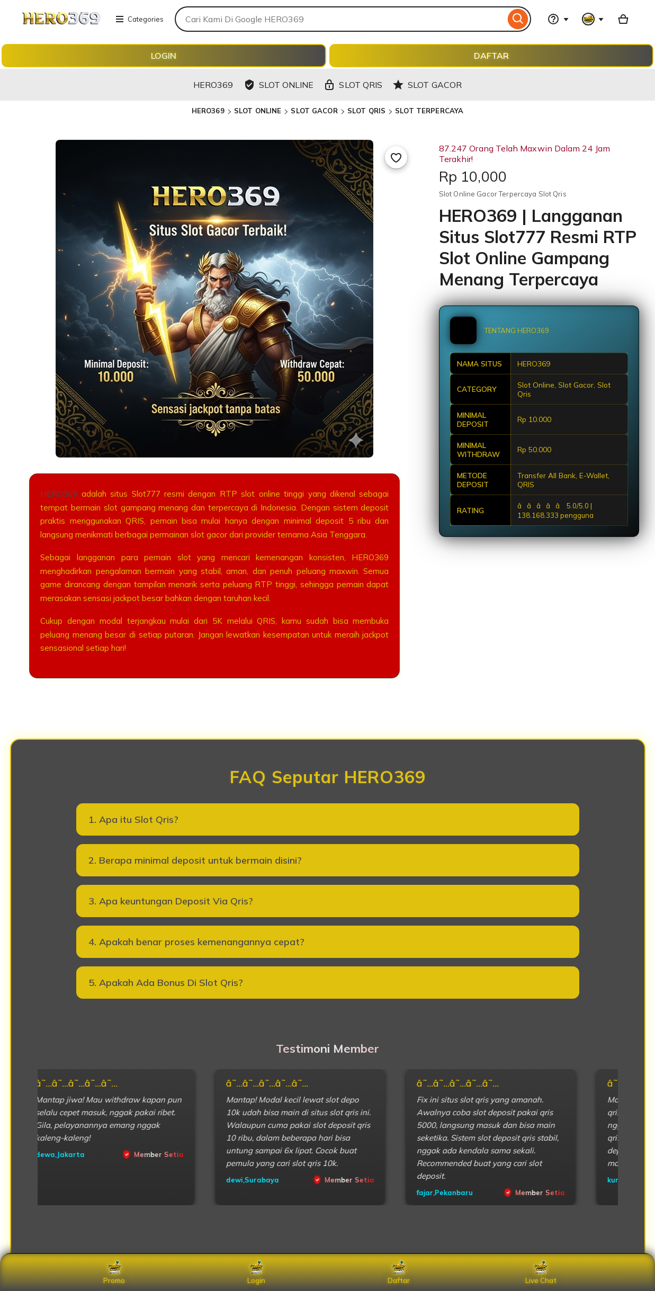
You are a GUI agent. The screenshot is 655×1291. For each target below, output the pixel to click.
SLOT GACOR (314, 110)
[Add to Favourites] (396, 157)
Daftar (399, 1272)
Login (256, 1272)
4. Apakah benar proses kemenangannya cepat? (196, 942)
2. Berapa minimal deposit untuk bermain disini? (195, 860)
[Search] (518, 19)
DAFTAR (491, 55)
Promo (114, 1272)
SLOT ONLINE (257, 110)
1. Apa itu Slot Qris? (133, 819)
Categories (139, 19)
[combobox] (340, 19)
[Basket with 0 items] (623, 19)
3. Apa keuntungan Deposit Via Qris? (170, 901)
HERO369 (208, 110)
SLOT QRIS (366, 110)
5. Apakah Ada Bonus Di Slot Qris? (165, 982)
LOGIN (163, 55)
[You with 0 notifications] (593, 19)
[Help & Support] (558, 19)
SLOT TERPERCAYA (429, 110)
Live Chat (541, 1272)
